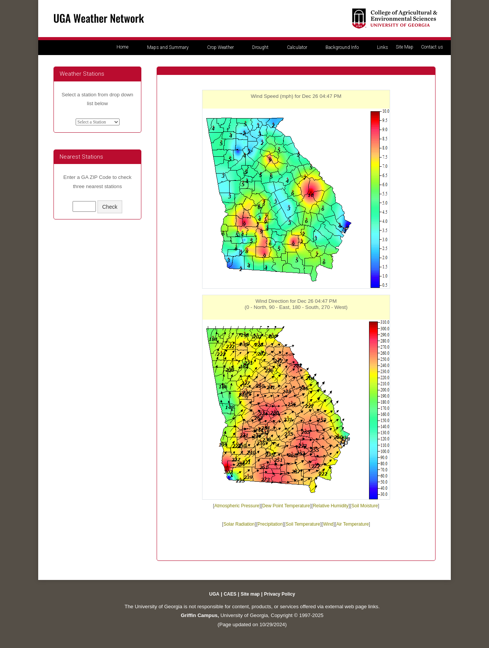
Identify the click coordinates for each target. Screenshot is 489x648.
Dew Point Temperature (286, 505)
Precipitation (270, 524)
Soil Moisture (364, 505)
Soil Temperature (303, 524)
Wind (328, 524)
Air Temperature (352, 524)
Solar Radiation (239, 524)
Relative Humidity (330, 505)
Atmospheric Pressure (236, 505)
